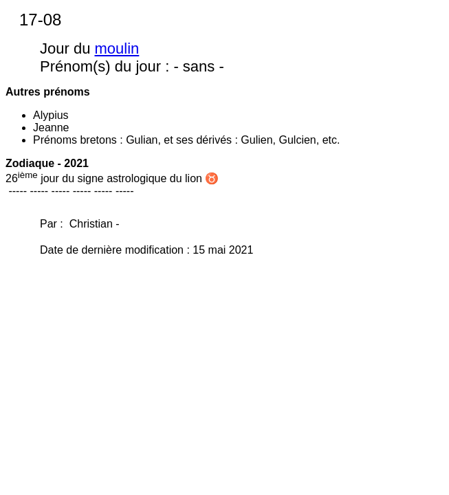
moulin (117, 48)
